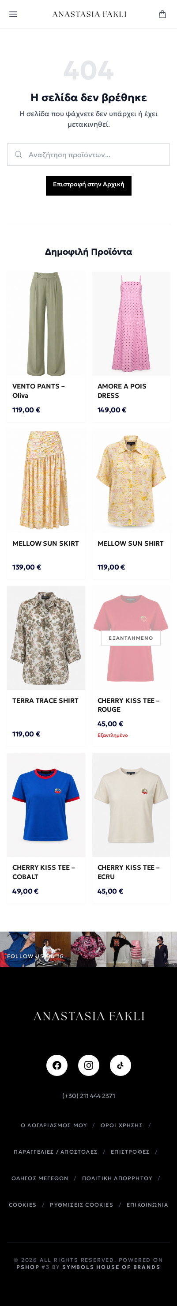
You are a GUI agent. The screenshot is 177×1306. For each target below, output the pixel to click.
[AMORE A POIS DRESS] (131, 324)
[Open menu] (13, 14)
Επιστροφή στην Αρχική (88, 184)
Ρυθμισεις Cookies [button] (81, 1204)
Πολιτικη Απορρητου (117, 1178)
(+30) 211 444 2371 (88, 1096)
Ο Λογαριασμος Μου (54, 1125)
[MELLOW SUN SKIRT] (46, 481)
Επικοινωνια (147, 1204)
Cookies (23, 1204)
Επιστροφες (130, 1151)
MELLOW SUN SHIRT (131, 543)
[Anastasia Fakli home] (89, 14)
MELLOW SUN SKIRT (45, 543)
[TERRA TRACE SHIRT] (46, 638)
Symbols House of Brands (111, 1267)
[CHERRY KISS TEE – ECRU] (131, 805)
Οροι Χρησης (122, 1125)
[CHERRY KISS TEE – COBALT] (46, 805)
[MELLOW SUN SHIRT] (131, 481)
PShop (27, 1267)
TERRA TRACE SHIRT (45, 700)
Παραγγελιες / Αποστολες (56, 1151)
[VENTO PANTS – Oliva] (46, 324)
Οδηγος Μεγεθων (40, 1178)
